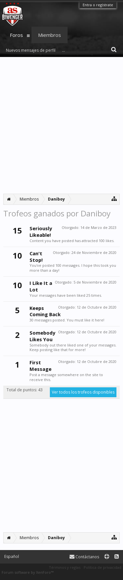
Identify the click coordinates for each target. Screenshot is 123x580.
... (63, 50)
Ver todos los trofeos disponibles (83, 392)
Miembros (49, 35)
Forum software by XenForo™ (27, 572)
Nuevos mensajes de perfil (30, 50)
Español (11, 556)
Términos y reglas (64, 567)
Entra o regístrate (98, 4)
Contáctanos (84, 557)
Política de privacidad (102, 567)
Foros (16, 35)
